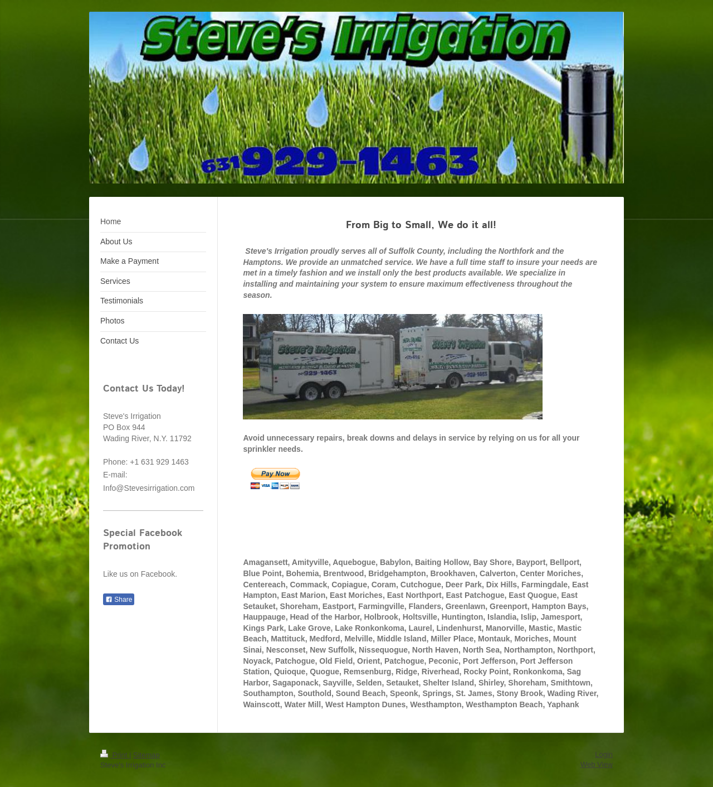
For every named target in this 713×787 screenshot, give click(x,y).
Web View (596, 764)
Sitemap (146, 755)
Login (604, 754)
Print (114, 755)
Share (118, 599)
